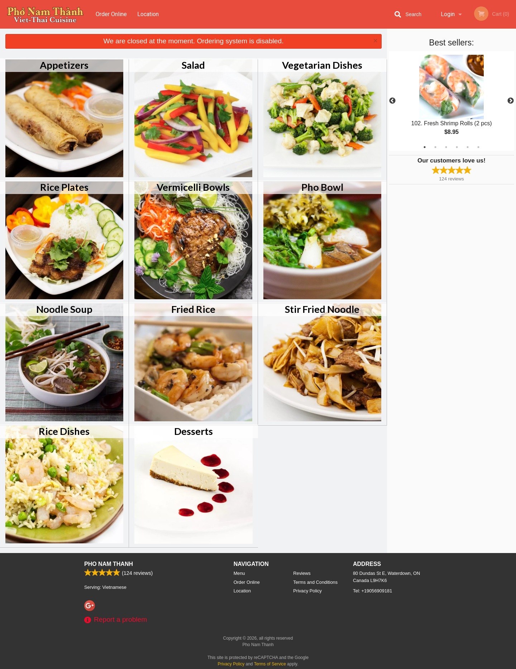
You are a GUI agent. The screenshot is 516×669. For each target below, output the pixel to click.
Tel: (372, 590)
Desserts (193, 431)
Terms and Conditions (315, 582)
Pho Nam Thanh (108, 564)
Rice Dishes (64, 431)
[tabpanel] (451, 101)
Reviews (301, 573)
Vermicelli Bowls (193, 187)
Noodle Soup (64, 309)
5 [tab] (467, 147)
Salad (193, 65)
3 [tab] (446, 147)
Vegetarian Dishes (322, 65)
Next (510, 101)
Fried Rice (193, 309)
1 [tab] (424, 147)
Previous (392, 101)
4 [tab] (456, 147)
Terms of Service (270, 663)
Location (148, 14)
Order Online (111, 14)
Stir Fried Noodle (322, 309)
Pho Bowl (322, 187)
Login (448, 14)
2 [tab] (435, 147)
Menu (239, 573)
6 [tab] (478, 147)
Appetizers (64, 65)
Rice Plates (64, 187)
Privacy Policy (307, 590)
